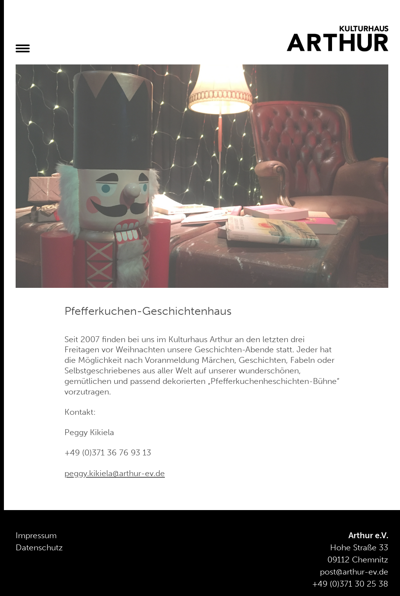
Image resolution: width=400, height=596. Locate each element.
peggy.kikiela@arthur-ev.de (114, 473)
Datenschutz (39, 547)
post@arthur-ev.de (354, 571)
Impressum (36, 535)
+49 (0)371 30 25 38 (350, 584)
